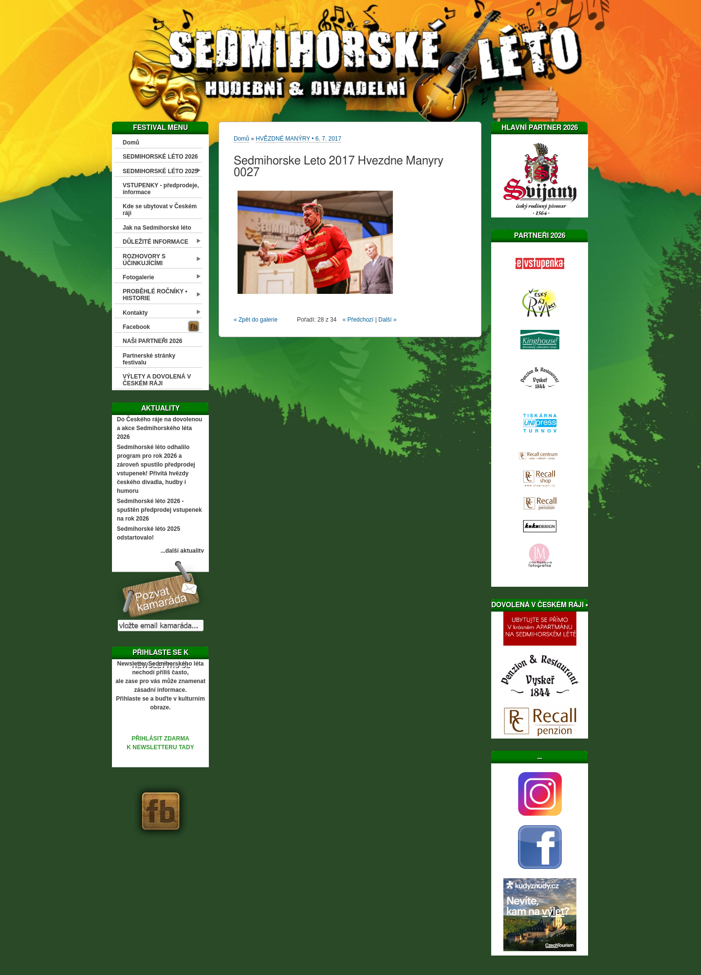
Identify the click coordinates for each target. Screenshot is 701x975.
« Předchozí (357, 319)
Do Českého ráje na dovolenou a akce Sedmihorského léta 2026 (159, 428)
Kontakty (135, 312)
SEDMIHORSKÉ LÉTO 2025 (160, 171)
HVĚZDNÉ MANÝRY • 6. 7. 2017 (298, 138)
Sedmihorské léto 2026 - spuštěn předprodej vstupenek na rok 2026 (159, 510)
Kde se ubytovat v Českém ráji (160, 210)
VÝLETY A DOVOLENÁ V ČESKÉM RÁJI (157, 380)
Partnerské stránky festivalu (149, 359)
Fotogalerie (138, 277)
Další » (387, 319)
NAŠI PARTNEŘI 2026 (152, 341)
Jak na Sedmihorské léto (157, 227)
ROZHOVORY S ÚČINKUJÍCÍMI (144, 260)
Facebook (136, 327)
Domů (131, 142)
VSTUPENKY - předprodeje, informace (161, 189)
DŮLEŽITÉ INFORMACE (155, 241)
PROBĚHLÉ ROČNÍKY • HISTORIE (155, 295)
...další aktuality (182, 550)
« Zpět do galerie (255, 319)
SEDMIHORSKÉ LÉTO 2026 (160, 156)
